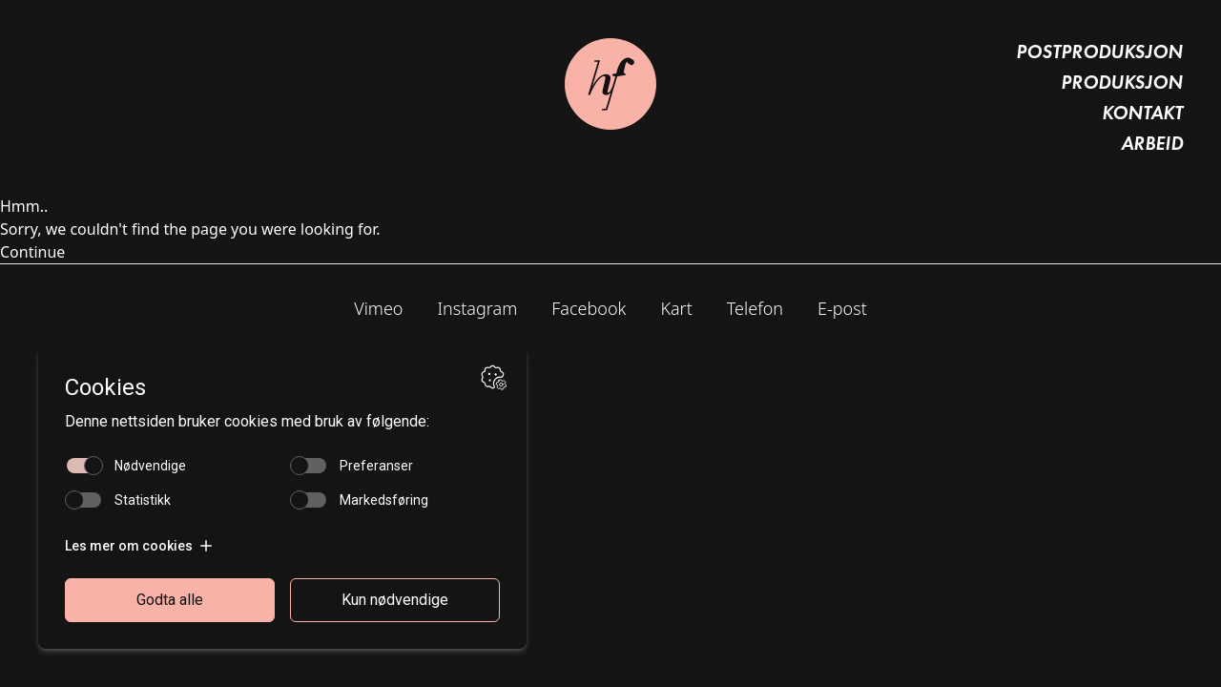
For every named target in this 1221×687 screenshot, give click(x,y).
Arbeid (1152, 143)
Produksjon (1122, 82)
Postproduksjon (1099, 51)
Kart (676, 308)
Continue (32, 251)
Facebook (588, 308)
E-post (842, 308)
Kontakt (1142, 112)
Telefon (755, 308)
